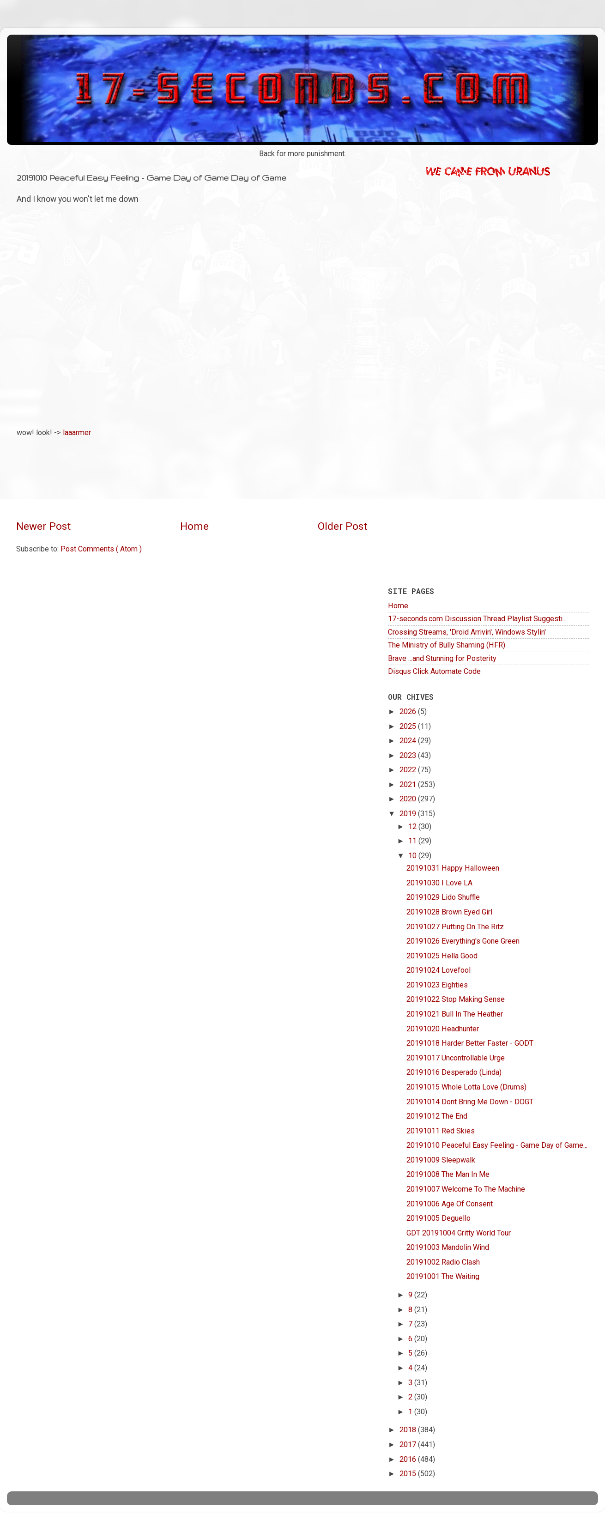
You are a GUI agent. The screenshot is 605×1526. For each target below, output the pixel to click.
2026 (408, 711)
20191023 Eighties (437, 985)
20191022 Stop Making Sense (455, 999)
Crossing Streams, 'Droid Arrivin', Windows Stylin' (467, 632)
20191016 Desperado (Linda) (454, 1072)
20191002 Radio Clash (443, 1262)
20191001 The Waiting (442, 1276)
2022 (408, 769)
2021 (408, 784)
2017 (408, 1444)
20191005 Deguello (438, 1218)
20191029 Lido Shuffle (443, 897)
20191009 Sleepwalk (440, 1160)
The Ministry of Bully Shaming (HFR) (446, 645)
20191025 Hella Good (442, 955)
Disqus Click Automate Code (434, 671)
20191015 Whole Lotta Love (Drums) (466, 1087)
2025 (408, 726)
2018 (408, 1429)
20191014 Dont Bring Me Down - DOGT (469, 1101)
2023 (408, 755)
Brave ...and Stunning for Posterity (442, 658)
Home (194, 526)
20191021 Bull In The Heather (454, 1014)
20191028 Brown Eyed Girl (449, 912)
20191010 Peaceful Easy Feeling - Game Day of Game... (496, 1145)
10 (413, 855)
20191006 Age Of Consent (449, 1203)
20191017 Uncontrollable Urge (455, 1058)
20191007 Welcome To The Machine (465, 1189)
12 (413, 826)
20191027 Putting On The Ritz (455, 926)
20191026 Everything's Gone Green (463, 941)
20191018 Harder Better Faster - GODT (469, 1043)
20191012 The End (436, 1116)
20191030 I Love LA (439, 882)
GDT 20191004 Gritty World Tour (458, 1233)
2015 (408, 1473)
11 (413, 840)
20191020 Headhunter (442, 1028)
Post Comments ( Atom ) (101, 549)
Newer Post (43, 526)
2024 (408, 740)
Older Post (342, 526)
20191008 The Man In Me (448, 1174)
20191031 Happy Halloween (452, 868)
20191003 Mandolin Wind (447, 1247)
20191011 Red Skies (440, 1130)
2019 (408, 813)
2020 (408, 798)
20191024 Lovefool (438, 970)
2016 (408, 1459)
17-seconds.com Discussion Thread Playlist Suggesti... (477, 618)
